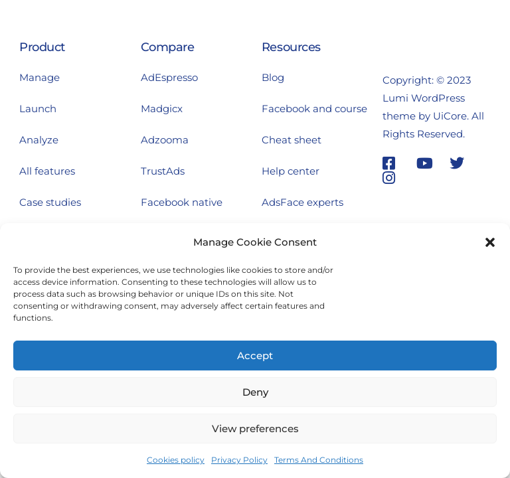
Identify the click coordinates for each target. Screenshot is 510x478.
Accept (255, 355)
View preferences (255, 428)
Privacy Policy (239, 460)
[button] (490, 242)
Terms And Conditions (318, 460)
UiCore (450, 116)
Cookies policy (176, 460)
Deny (255, 392)
